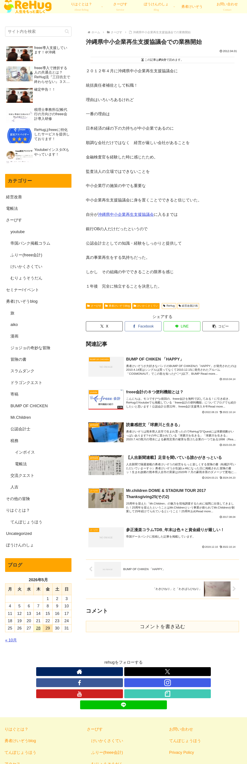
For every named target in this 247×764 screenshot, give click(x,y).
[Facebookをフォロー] (113, 671)
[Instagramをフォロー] (123, 671)
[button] (220, 326)
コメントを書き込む (162, 634)
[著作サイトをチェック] (93, 671)
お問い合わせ (181, 696)
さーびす (94, 305)
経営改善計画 (188, 305)
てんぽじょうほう (20, 719)
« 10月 (11, 640)
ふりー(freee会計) (107, 719)
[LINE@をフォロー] (154, 671)
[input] (38, 32)
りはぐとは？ (16, 696)
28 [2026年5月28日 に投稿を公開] (38, 628)
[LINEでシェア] (182, 326)
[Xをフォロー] (103, 671)
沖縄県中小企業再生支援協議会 (126, 214)
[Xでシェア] (104, 326)
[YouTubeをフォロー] (133, 671)
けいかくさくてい (146, 305)
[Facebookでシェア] (143, 326)
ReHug (169, 305)
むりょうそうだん (107, 731)
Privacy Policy (181, 719)
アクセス (12, 731)
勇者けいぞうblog (117, 305)
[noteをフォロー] (144, 671)
